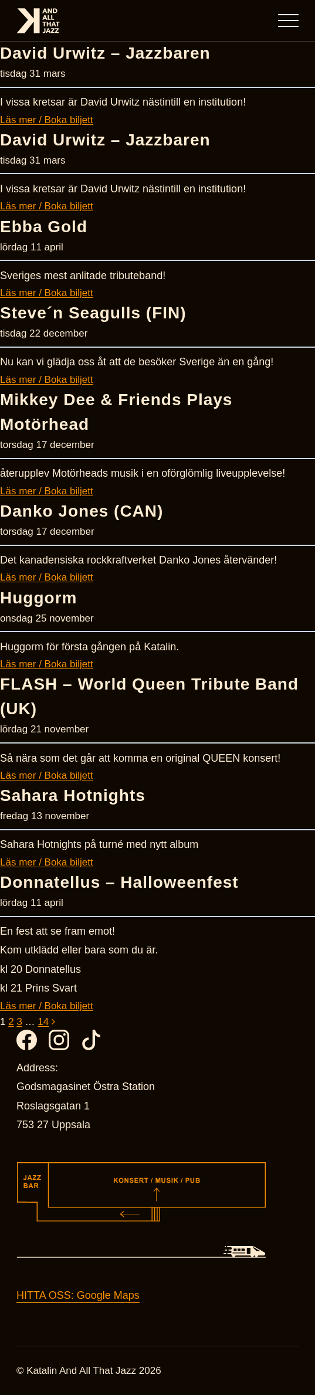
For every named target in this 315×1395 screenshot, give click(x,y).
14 (43, 1021)
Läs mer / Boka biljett (46, 119)
